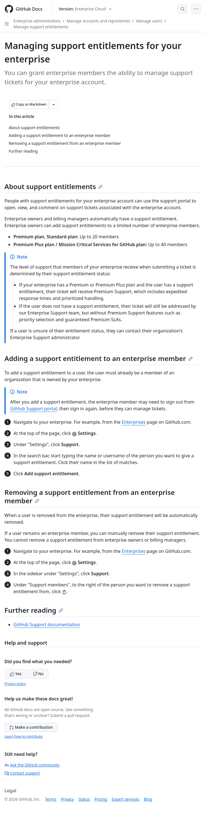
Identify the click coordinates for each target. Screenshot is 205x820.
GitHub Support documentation (46, 624)
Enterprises (134, 422)
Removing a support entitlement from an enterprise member (89, 496)
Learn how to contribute (23, 736)
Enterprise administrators (37, 21)
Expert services (125, 799)
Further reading (33, 610)
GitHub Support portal (33, 409)
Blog (148, 799)
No (38, 673)
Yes (16, 673)
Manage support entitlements (40, 26)
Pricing (101, 799)
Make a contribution (31, 727)
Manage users (149, 21)
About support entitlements (53, 186)
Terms (50, 799)
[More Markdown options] (53, 104)
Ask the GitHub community (32, 765)
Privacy (67, 799)
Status (84, 799)
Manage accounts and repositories (98, 21)
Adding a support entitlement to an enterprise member (98, 358)
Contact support (22, 773)
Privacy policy (15, 683)
